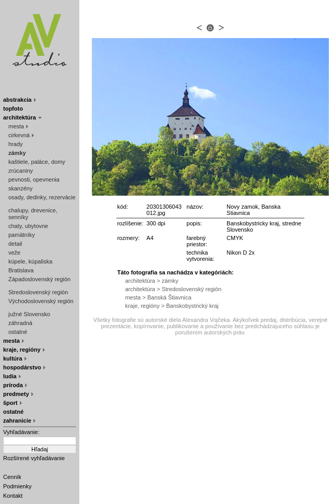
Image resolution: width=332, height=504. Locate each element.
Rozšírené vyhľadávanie (34, 458)
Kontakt (12, 496)
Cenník (12, 477)
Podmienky (17, 486)
